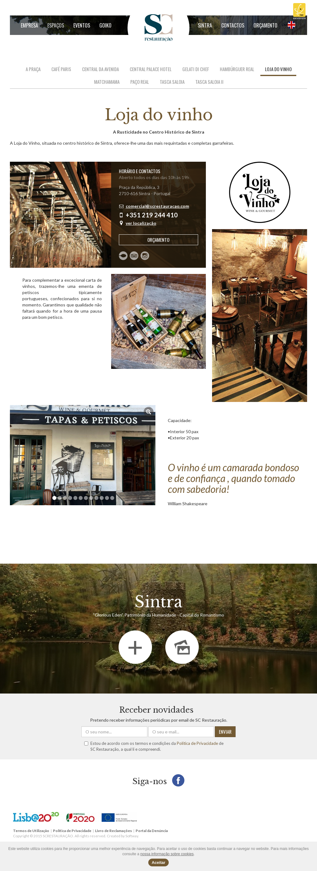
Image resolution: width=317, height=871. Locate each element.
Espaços (55, 25)
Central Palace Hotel (151, 69)
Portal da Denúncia (152, 830)
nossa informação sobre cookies (166, 854)
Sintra (205, 25)
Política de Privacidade (197, 743)
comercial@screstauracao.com (157, 206)
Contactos (232, 25)
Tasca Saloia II (209, 81)
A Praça (33, 69)
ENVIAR (225, 731)
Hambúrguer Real (237, 69)
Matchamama (106, 81)
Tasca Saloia (172, 81)
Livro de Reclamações (113, 830)
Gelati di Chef (195, 69)
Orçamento (265, 25)
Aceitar (158, 862)
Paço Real (139, 81)
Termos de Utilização (31, 830)
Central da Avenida (100, 69)
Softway (131, 836)
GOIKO (105, 25)
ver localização (141, 223)
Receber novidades (156, 710)
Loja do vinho (278, 69)
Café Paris (61, 69)
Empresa (29, 25)
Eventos (81, 25)
